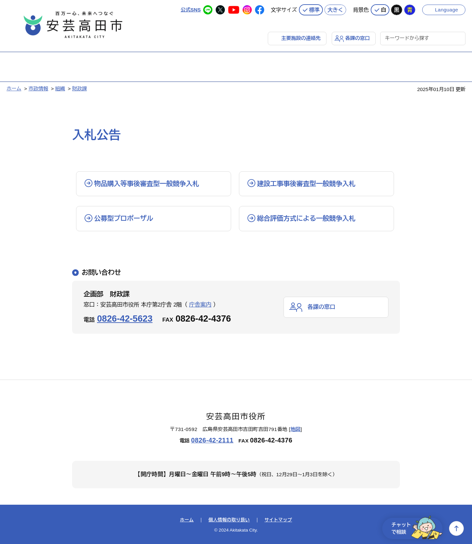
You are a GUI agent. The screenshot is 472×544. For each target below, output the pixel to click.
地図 (295, 429)
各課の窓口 (357, 38)
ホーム (14, 88)
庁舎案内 (200, 305)
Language (446, 9)
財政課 (79, 88)
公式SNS (191, 9)
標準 (314, 10)
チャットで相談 (416, 528)
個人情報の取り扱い (229, 520)
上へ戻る (456, 528)
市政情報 (38, 88)
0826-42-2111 (212, 440)
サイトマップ (278, 520)
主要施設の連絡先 (301, 38)
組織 (60, 88)
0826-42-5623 (124, 318)
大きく (335, 10)
